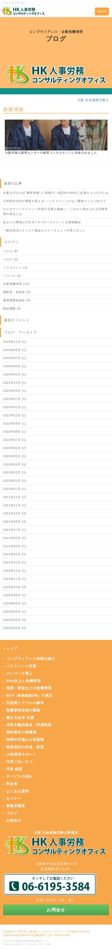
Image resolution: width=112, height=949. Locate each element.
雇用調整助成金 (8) (17, 300)
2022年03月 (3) (14, 472)
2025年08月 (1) (14, 350)
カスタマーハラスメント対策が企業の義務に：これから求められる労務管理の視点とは (55, 211)
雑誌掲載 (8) (12, 308)
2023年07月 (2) (14, 399)
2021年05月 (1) (14, 546)
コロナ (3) (10, 259)
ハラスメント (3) (15, 267)
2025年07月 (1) (14, 358)
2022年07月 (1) (14, 439)
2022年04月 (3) (14, 464)
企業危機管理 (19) (16, 283)
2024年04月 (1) (14, 390)
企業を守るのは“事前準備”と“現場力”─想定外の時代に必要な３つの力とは (56, 192)
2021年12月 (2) (14, 497)
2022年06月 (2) (14, 448)
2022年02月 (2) (14, 480)
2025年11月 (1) (14, 341)
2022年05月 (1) (14, 456)
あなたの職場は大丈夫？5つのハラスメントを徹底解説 (42, 222)
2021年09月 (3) (14, 521)
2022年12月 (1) (14, 415)
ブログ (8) (10, 251)
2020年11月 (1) (14, 579)
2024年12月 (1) (14, 382)
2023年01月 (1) (14, 407)
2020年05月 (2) (14, 611)
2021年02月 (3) (14, 554)
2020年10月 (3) (14, 587)
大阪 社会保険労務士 (93, 100)
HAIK (48, 944)
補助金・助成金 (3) (17, 292)
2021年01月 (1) (14, 562)
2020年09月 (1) (14, 595)
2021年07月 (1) (14, 529)
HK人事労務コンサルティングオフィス (45, 931)
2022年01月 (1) (14, 489)
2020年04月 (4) (14, 619)
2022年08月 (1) (14, 431)
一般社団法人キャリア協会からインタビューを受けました (44, 230)
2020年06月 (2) (14, 603)
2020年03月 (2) (14, 628)
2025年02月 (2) (14, 374)
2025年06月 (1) (14, 366)
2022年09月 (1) (14, 423)
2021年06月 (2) (14, 538)
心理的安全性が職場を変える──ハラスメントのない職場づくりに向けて (54, 201)
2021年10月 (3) (14, 513)
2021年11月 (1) (14, 505)
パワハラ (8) (12, 275)
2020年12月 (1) (14, 570)
